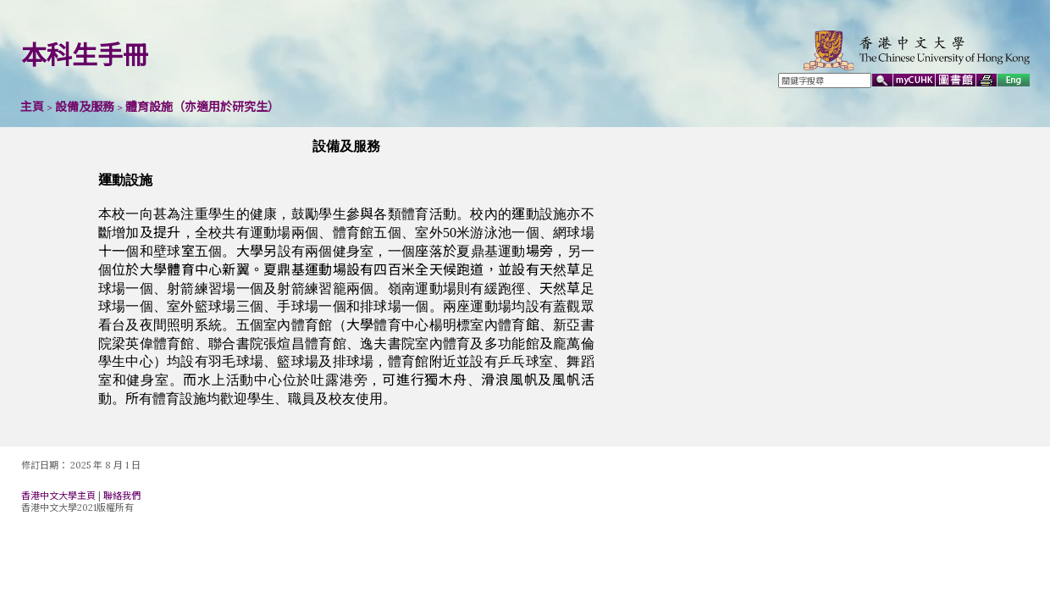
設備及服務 (84, 106)
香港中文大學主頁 (58, 496)
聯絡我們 (122, 496)
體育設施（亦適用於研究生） (202, 106)
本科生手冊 (84, 55)
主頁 (32, 106)
